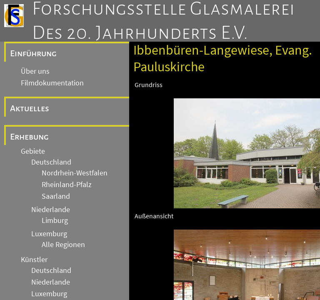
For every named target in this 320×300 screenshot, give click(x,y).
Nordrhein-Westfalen (75, 173)
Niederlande (50, 209)
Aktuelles (29, 108)
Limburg (55, 220)
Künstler (34, 259)
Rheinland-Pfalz (67, 184)
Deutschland (51, 162)
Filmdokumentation (52, 83)
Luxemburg (49, 233)
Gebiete (33, 151)
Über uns (35, 71)
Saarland (56, 196)
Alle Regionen (63, 244)
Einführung (33, 53)
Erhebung (29, 136)
